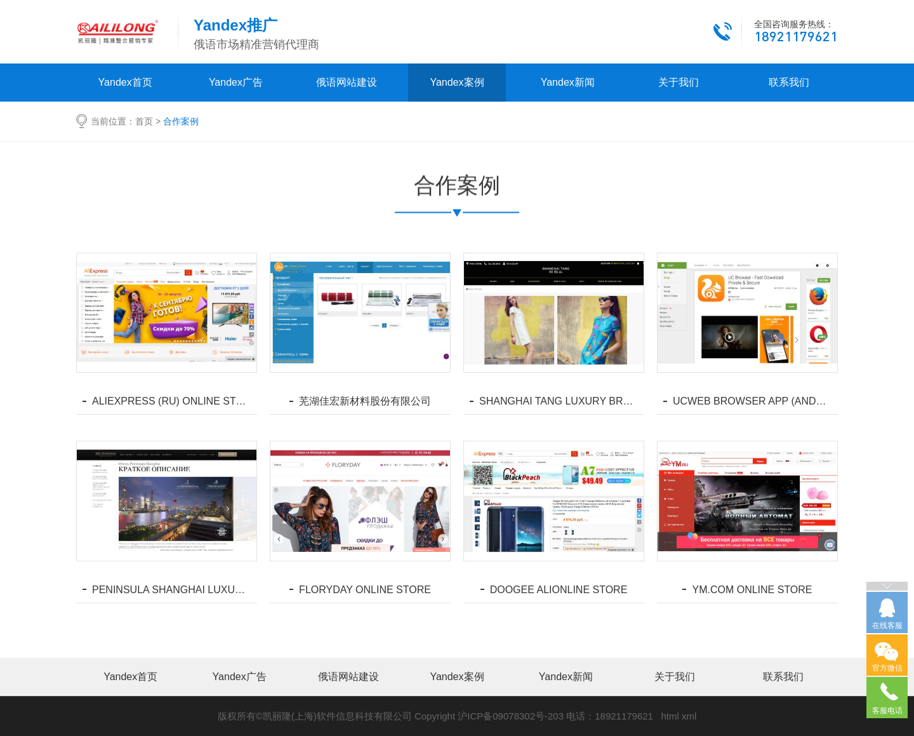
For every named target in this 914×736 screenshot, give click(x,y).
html (670, 716)
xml (689, 716)
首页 (144, 121)
